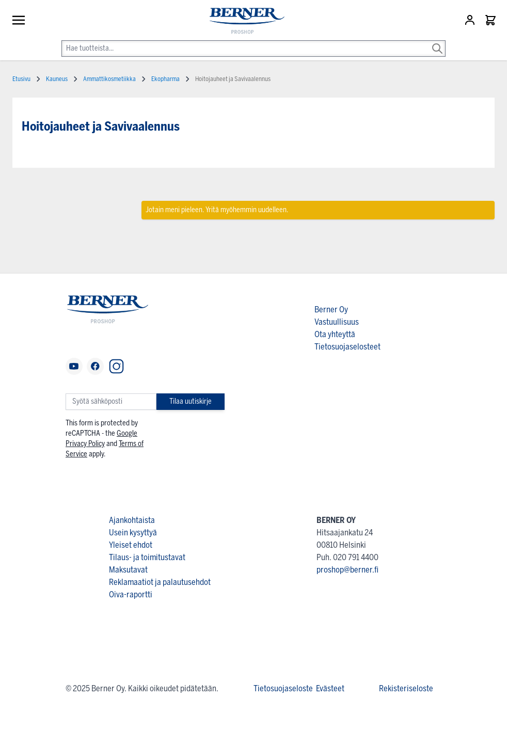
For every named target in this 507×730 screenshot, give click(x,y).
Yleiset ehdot (130, 545)
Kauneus (57, 79)
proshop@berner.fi (347, 570)
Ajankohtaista (132, 520)
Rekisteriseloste (406, 688)
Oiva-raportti (130, 594)
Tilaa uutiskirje (190, 401)
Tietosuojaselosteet (347, 347)
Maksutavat (128, 570)
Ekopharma (165, 79)
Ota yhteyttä (334, 334)
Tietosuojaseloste (283, 688)
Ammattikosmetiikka (109, 79)
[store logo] (242, 21)
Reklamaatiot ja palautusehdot (160, 582)
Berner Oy (331, 309)
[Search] (437, 41)
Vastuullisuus (336, 322)
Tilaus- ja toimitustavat (147, 557)
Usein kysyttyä (133, 532)
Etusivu (21, 79)
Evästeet (330, 688)
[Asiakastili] (471, 20)
